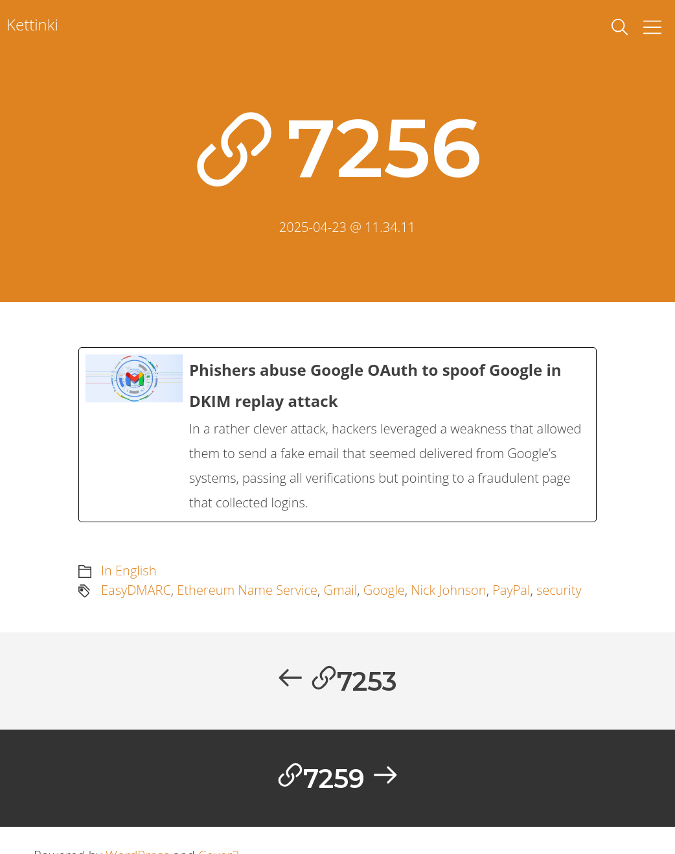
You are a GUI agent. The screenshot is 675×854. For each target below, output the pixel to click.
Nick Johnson (448, 590)
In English (128, 570)
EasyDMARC (136, 590)
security (559, 590)
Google (384, 590)
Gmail (341, 590)
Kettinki (32, 24)
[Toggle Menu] (652, 27)
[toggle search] (620, 27)
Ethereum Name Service (247, 590)
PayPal (511, 590)
